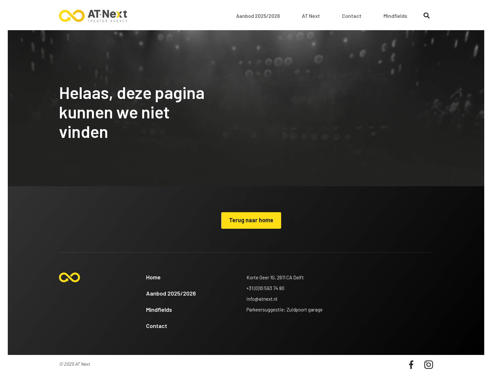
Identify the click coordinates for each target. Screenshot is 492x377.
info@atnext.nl (261, 299)
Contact (351, 16)
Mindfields (395, 16)
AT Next (311, 16)
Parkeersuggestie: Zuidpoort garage (284, 309)
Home (153, 277)
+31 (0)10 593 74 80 (265, 288)
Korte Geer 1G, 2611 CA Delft (275, 277)
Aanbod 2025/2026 (258, 16)
